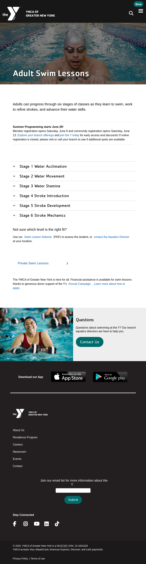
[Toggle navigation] (130, 13)
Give (138, 4)
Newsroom (19, 451)
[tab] (73, 166)
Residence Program (25, 437)
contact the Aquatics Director (111, 236)
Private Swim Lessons (33, 263)
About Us (18, 430)
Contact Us (89, 342)
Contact (18, 466)
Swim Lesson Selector (38, 236)
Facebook (17, 523)
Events (17, 458)
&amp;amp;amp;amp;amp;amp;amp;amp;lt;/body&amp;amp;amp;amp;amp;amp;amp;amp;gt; (73, 495)
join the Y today (69, 135)
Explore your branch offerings (35, 135)
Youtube (36, 523)
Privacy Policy (20, 558)
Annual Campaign (80, 283)
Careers (18, 444)
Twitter (59, 523)
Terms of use (38, 558)
